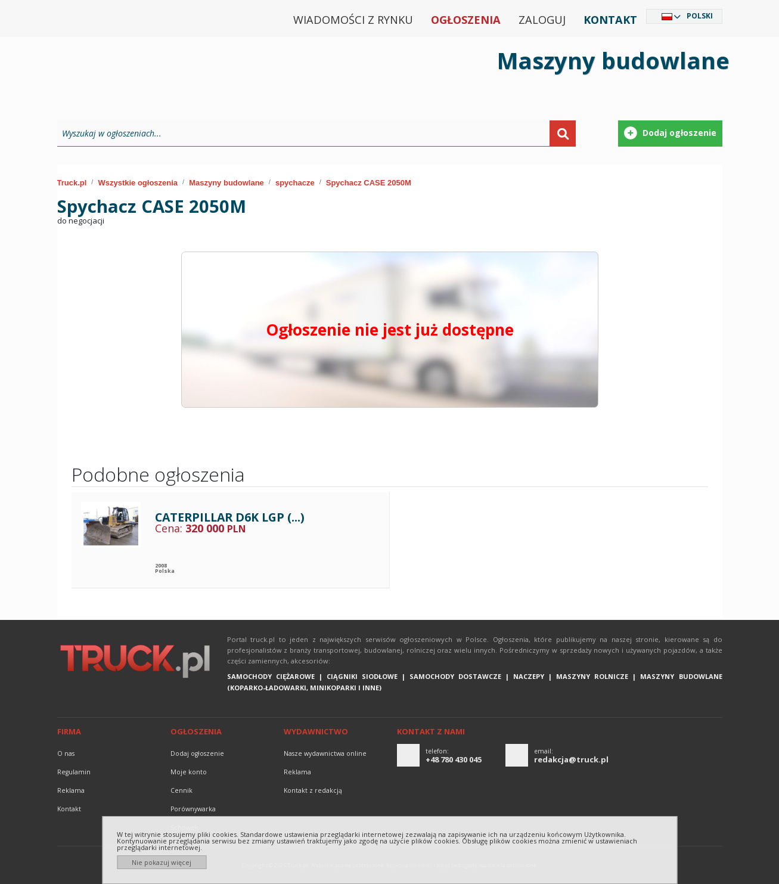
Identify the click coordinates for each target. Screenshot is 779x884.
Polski (700, 16)
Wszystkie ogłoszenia (138, 182)
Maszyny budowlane (226, 182)
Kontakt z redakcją (313, 790)
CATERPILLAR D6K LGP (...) (230, 517)
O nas (66, 753)
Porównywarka (193, 809)
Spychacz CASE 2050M (368, 182)
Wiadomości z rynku (353, 20)
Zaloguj (542, 20)
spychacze (295, 182)
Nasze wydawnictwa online (325, 753)
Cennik (181, 790)
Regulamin (74, 772)
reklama (71, 790)
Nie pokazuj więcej (161, 862)
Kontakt (610, 20)
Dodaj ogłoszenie (197, 753)
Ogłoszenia (466, 20)
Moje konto (188, 772)
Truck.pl (72, 182)
